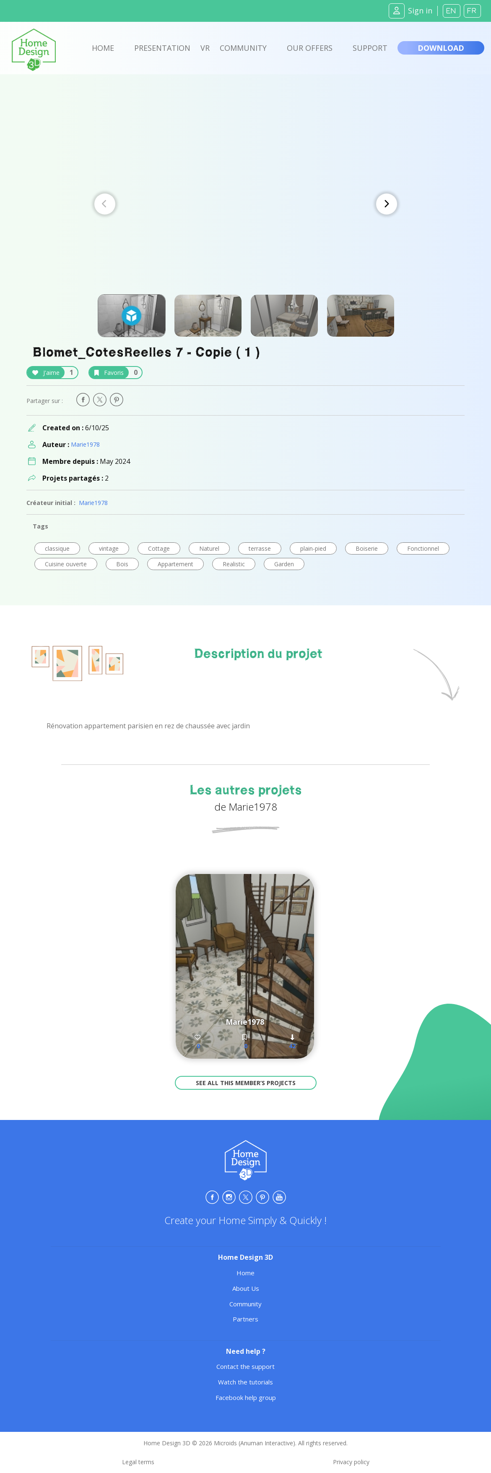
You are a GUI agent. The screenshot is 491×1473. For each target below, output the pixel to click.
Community (243, 48)
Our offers (310, 48)
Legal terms (138, 1462)
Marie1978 (85, 444)
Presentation (162, 48)
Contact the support (245, 1366)
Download (441, 48)
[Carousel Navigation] (245, 204)
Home (103, 48)
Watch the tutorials (245, 1382)
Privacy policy (351, 1462)
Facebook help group (246, 1397)
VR (205, 48)
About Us (245, 1288)
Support (370, 48)
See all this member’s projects (246, 1083)
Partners (245, 1319)
